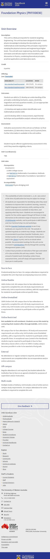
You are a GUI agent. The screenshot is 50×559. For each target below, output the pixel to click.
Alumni (5, 467)
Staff (4, 480)
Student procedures (9, 435)
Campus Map (8, 508)
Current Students (8, 477)
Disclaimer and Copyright (9, 542)
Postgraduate (7, 419)
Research (6, 456)
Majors (5, 424)
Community (7, 459)
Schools (5, 461)
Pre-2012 (5, 440)
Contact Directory (8, 483)
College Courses (8, 429)
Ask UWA (7, 505)
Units (4, 427)
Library (15, 239)
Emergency (7, 518)
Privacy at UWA (6, 539)
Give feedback (24, 406)
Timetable (8, 76)
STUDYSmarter (10, 220)
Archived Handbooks (9, 443)
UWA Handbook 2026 (9, 413)
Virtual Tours (8, 511)
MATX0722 (12, 176)
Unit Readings (19, 245)
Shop (4, 469)
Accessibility (5, 545)
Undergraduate (8, 416)
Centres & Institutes (9, 464)
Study (5, 453)
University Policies (9, 437)
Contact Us (7, 501)
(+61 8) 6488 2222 (9, 520)
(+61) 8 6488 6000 (9, 498)
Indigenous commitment (9, 537)
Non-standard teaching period (14, 84)
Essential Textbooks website (21, 226)
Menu (46, 3)
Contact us (6, 445)
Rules (4, 432)
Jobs (4, 485)
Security (6, 515)
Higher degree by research (11, 421)
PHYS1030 (9, 185)
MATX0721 (13, 173)
